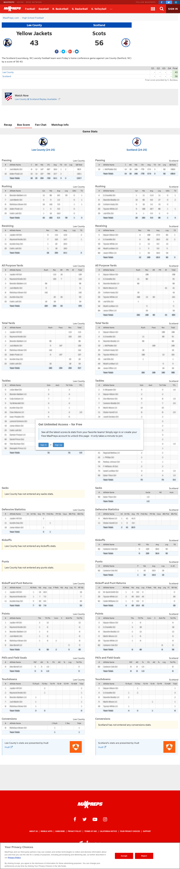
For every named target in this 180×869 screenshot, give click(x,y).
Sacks (148, 492)
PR (67, 270)
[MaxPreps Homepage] (90, 804)
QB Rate (79, 165)
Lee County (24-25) (43, 149)
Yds (41, 165)
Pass (61, 327)
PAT (35, 662)
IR (73, 270)
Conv (56, 618)
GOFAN (20, 2)
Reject (144, 856)
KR (61, 270)
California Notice (108, 831)
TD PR (66, 683)
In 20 (173, 566)
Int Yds (33, 514)
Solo (48, 385)
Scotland (99, 25)
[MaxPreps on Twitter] (169, 2)
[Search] (161, 8)
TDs (39, 618)
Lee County (34, 25)
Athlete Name (15, 165)
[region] (90, 856)
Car (43, 191)
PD (43, 514)
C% (48, 165)
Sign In (43, 445)
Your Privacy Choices (130, 831)
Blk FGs (80, 514)
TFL (80, 385)
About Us (33, 831)
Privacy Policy (74, 831)
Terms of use (90, 831)
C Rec (67, 723)
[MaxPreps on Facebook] (162, 2)
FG (53, 662)
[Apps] (153, 8)
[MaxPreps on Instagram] (176, 2)
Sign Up (58, 445)
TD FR (52, 683)
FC (75, 587)
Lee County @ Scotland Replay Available (36, 99)
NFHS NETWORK (34, 2)
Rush (46, 270)
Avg (55, 165)
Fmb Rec (50, 514)
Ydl (160, 492)
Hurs (171, 492)
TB (174, 544)
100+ (74, 191)
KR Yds (80, 587)
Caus (65, 514)
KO (139, 544)
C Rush (54, 723)
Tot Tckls (69, 385)
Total (80, 270)
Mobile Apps (46, 831)
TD (61, 165)
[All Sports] (111, 8)
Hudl (9, 747)
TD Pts (47, 618)
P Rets (56, 587)
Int (66, 165)
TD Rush (35, 683)
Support (147, 831)
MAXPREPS (9, 2)
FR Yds (58, 514)
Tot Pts (79, 618)
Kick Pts (69, 618)
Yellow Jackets (34, 33)
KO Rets (33, 587)
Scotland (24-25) (137, 149)
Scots (99, 33)
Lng (70, 165)
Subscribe (60, 831)
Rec (47, 230)
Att (36, 165)
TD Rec (44, 683)
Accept (124, 856)
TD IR (59, 683)
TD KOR (74, 683)
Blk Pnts (72, 514)
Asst (57, 385)
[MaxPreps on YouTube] (95, 819)
